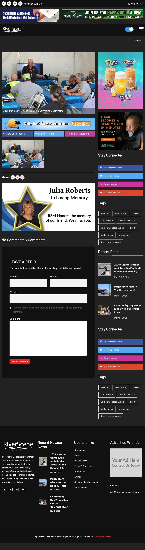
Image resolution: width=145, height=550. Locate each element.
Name (13, 276)
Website (14, 292)
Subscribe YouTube (112, 193)
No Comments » (44, 111)
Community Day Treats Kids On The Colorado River (127, 309)
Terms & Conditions (83, 466)
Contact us (79, 450)
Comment (15, 318)
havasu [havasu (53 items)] (136, 213)
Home (138, 40)
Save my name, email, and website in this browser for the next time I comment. (47, 309)
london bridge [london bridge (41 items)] (107, 235)
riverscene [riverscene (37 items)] (124, 235)
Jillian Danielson (11, 111)
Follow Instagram (111, 184)
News (77, 455)
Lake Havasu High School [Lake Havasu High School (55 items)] (112, 228)
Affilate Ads (79, 471)
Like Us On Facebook (112, 168)
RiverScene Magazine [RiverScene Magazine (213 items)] (111, 242)
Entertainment (81, 487)
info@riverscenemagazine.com (124, 492)
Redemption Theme (102, 537)
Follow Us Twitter (111, 176)
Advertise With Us (33, 3)
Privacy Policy (80, 460)
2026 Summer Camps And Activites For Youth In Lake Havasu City (127, 268)
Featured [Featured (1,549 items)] (105, 213)
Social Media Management (86, 482)
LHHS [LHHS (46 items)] (133, 228)
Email (53, 276)
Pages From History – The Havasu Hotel (126, 288)
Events (77, 477)
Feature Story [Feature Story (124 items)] (121, 213)
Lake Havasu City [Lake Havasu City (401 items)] (127, 220)
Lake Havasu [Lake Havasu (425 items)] (107, 220)
